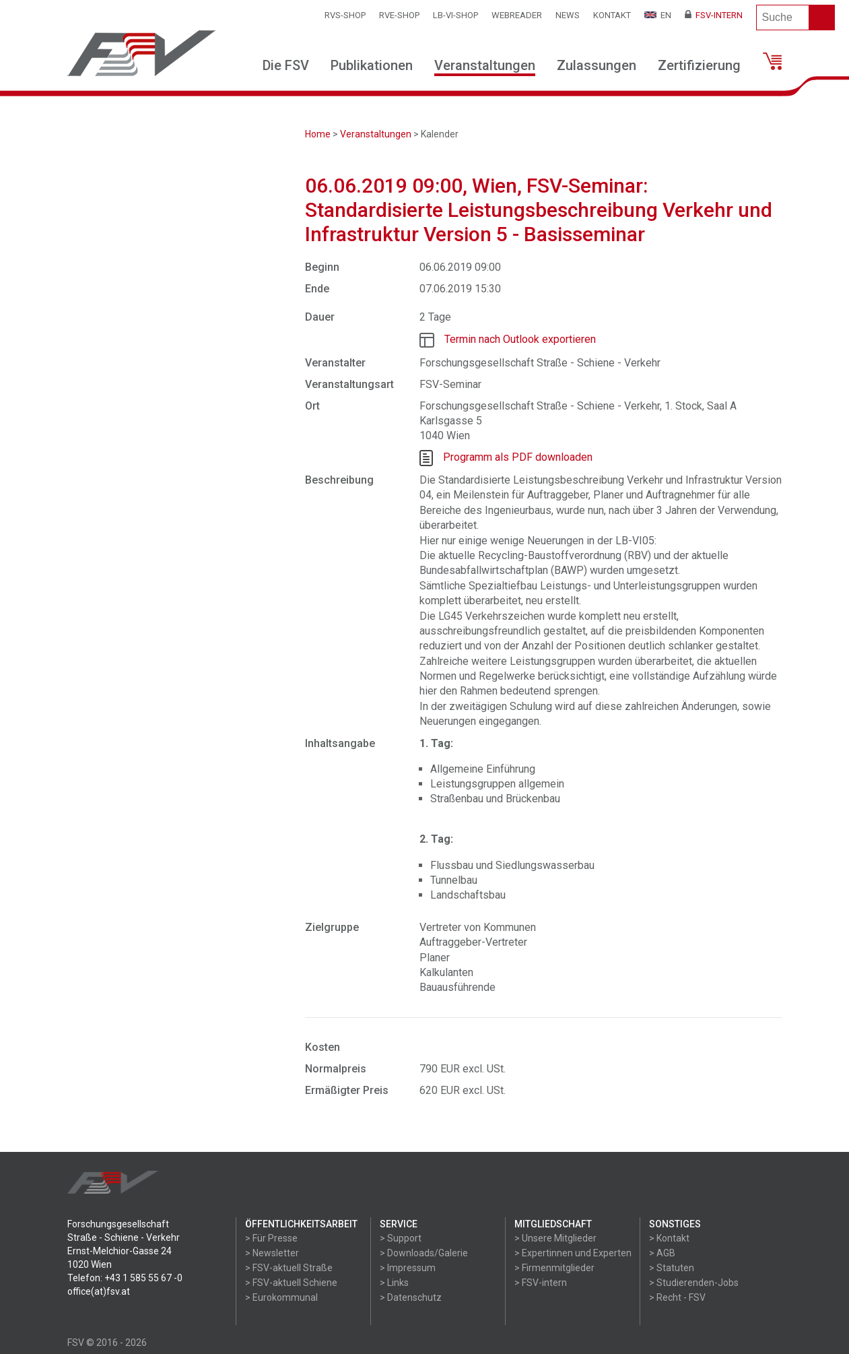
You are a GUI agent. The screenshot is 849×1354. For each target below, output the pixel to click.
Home (318, 134)
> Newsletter (272, 1253)
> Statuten (671, 1267)
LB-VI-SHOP (455, 15)
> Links (394, 1282)
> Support (400, 1238)
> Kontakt (669, 1238)
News (567, 15)
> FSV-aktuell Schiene (291, 1282)
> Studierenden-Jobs (694, 1282)
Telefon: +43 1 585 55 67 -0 (124, 1277)
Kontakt (612, 15)
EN (657, 15)
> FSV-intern (540, 1282)
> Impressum (408, 1267)
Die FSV (286, 65)
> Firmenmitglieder (554, 1267)
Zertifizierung (699, 65)
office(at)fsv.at (98, 1291)
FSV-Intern (714, 15)
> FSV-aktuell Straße (289, 1267)
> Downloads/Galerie (424, 1253)
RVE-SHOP (399, 15)
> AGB (662, 1253)
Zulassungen (596, 65)
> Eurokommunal (281, 1297)
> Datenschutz (411, 1297)
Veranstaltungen (484, 65)
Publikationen (372, 65)
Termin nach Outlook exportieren (520, 339)
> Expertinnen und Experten (573, 1253)
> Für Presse (271, 1238)
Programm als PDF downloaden (517, 457)
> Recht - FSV (677, 1297)
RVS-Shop (345, 15)
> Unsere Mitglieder (555, 1238)
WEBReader (516, 15)
